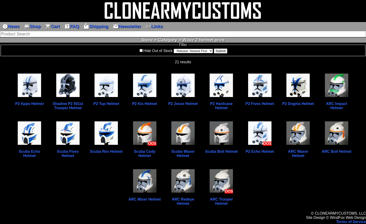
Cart (52, 26)
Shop (32, 26)
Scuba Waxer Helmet (183, 153)
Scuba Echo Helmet (29, 153)
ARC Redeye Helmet (183, 201)
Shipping (96, 26)
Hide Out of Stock (157, 51)
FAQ (71, 26)
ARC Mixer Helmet (144, 199)
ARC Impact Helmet (336, 106)
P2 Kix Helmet (144, 104)
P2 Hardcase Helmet (221, 106)
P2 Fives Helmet (260, 104)
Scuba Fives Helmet (68, 153)
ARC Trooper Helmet (221, 201)
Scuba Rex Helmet (106, 151)
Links (154, 26)
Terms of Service (351, 222)
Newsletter (127, 26)
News (11, 26)
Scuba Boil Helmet (221, 151)
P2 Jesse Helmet (183, 104)
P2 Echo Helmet (260, 151)
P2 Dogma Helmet (298, 104)
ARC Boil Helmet (336, 151)
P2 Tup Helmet (106, 104)
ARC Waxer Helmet (298, 153)
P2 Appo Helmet (29, 104)
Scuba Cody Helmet (144, 153)
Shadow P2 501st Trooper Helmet (68, 106)
